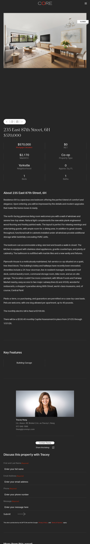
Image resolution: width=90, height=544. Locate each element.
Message (11, 501)
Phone (10, 489)
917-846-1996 (22, 426)
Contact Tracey (45, 443)
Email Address (14, 476)
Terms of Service (57, 522)
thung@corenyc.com (25, 429)
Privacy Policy (43, 522)
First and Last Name (16, 463)
